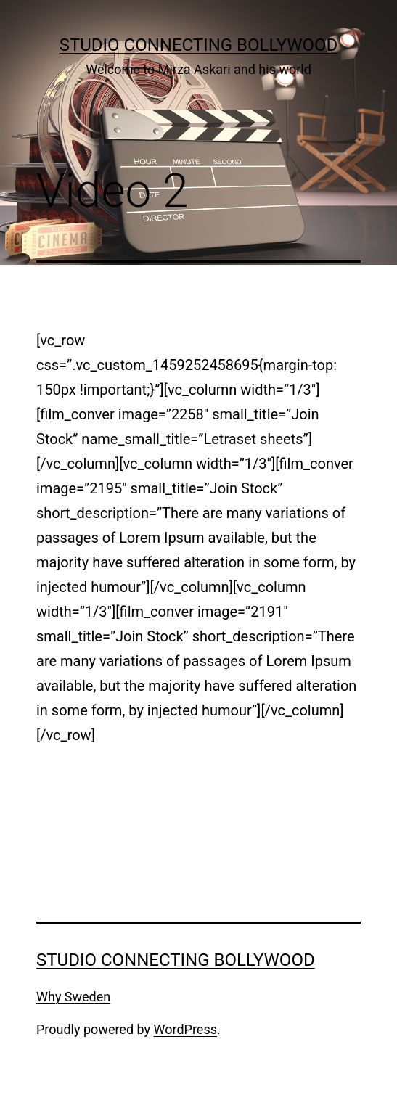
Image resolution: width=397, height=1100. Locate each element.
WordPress (185, 1029)
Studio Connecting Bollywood (199, 45)
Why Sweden (73, 996)
